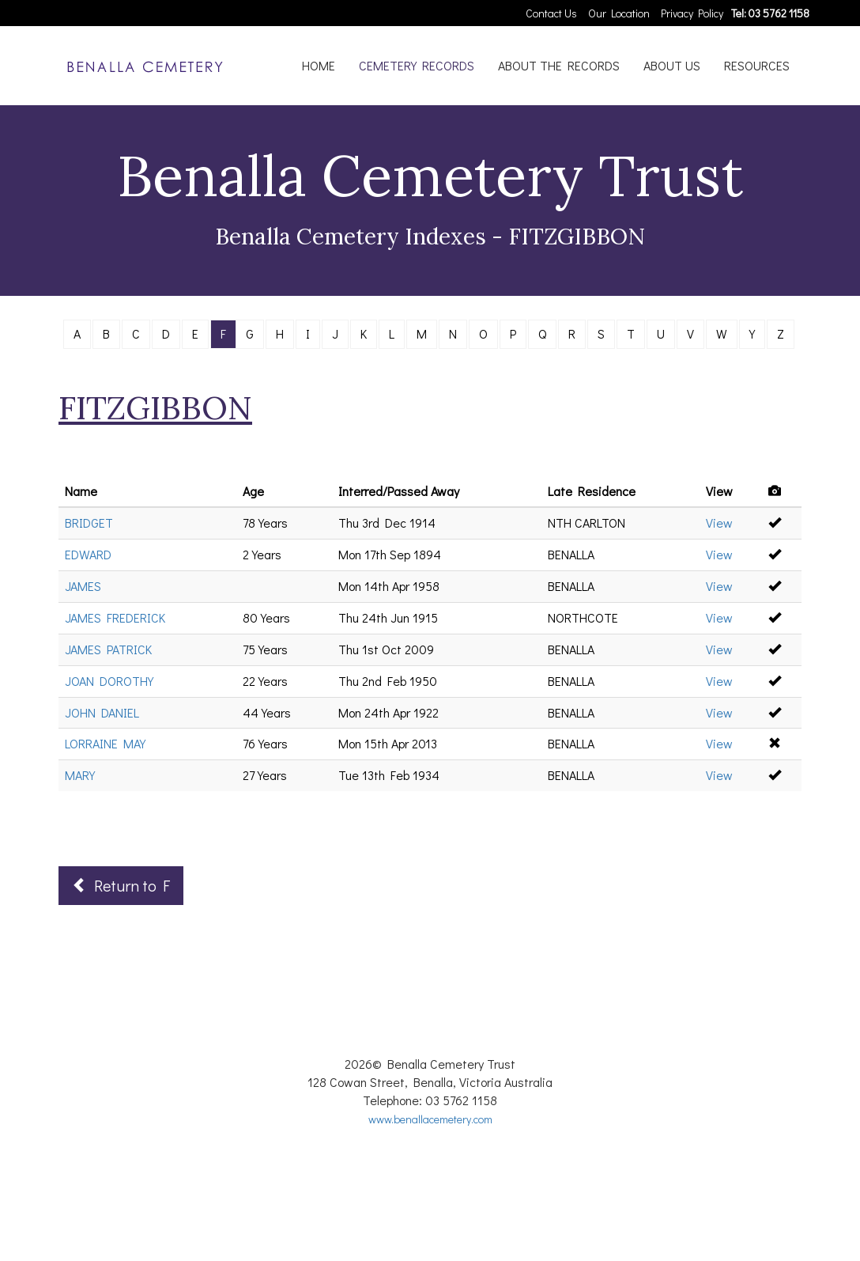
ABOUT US (671, 65)
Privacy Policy (692, 13)
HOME (318, 65)
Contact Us (551, 13)
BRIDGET (89, 522)
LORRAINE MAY (105, 743)
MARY (80, 775)
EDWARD (88, 554)
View (719, 522)
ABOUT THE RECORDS (559, 65)
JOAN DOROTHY (109, 680)
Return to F (121, 885)
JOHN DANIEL (102, 712)
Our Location (619, 13)
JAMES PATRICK (108, 649)
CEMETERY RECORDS (416, 65)
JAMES (83, 585)
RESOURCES (757, 65)
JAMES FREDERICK (115, 617)
